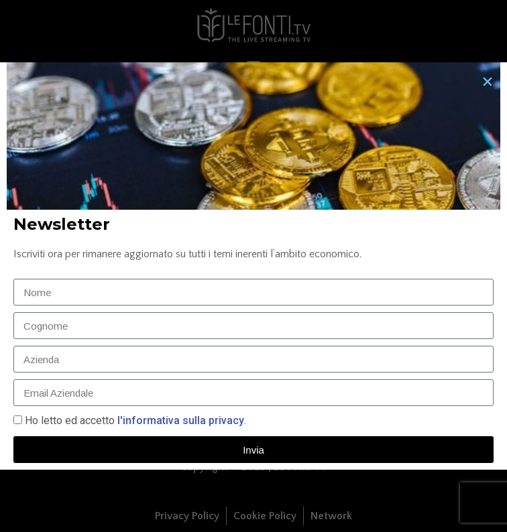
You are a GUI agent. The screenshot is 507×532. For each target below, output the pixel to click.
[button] (488, 82)
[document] (253, 266)
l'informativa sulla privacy (179, 420)
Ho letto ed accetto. (135, 420)
